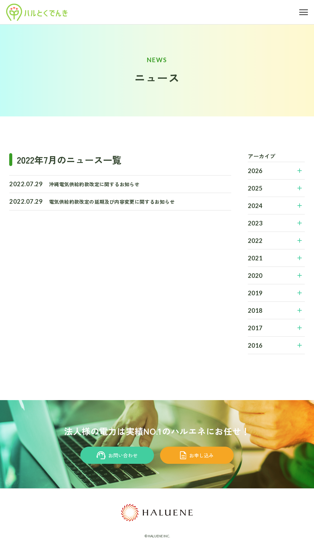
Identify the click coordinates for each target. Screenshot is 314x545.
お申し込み (197, 455)
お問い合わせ (117, 455)
